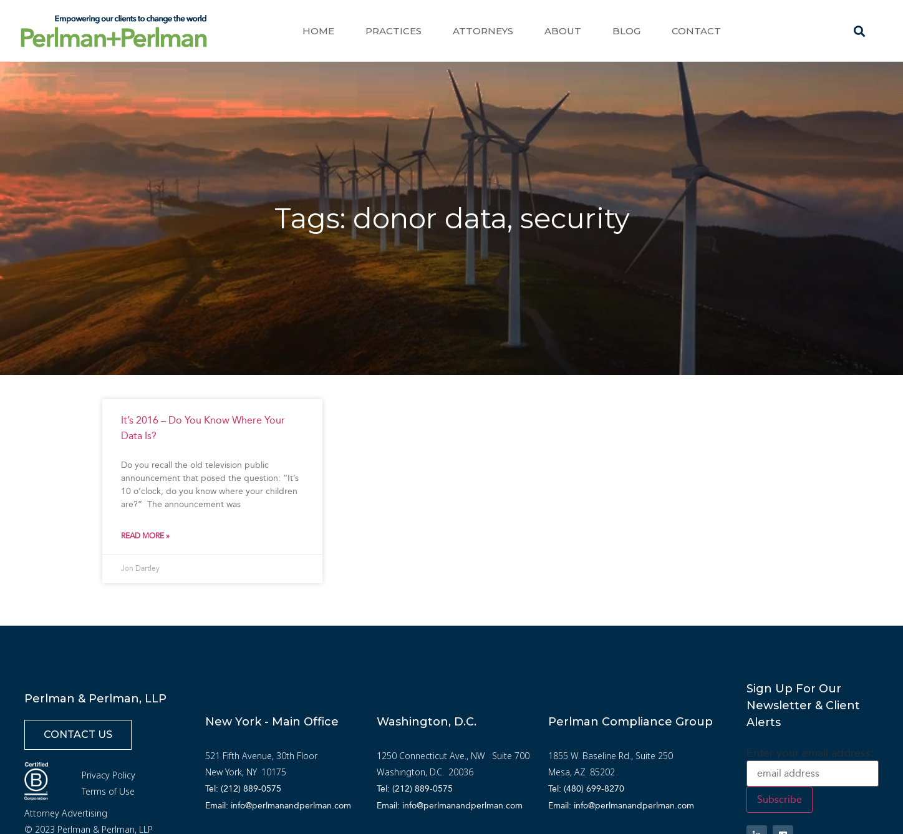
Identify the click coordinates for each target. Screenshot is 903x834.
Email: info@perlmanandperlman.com (278, 805)
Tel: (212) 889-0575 (243, 788)
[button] (859, 31)
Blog (626, 31)
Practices (393, 31)
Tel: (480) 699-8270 (586, 788)
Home (318, 31)
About (562, 31)
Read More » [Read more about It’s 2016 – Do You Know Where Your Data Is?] (145, 535)
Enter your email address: (810, 753)
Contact (696, 31)
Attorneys (483, 31)
